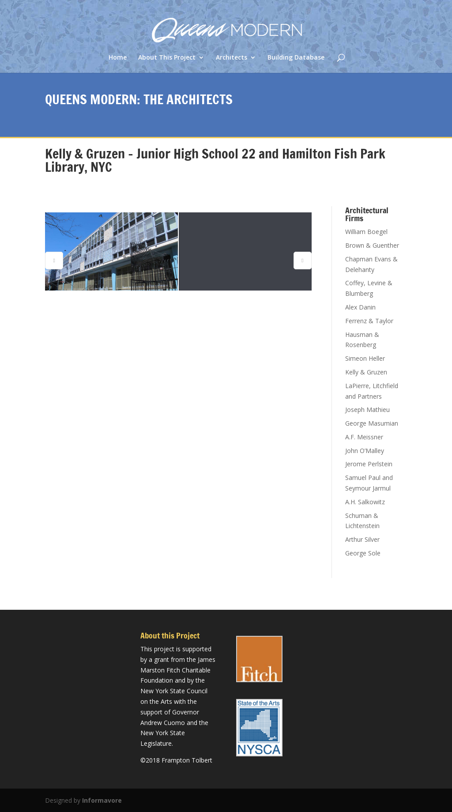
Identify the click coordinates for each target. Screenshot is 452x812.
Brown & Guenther (372, 245)
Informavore (102, 800)
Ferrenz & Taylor (369, 321)
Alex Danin (360, 307)
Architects (231, 57)
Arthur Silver (362, 539)
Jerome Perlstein (368, 464)
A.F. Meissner (364, 437)
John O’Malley (364, 450)
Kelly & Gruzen (366, 372)
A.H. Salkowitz (365, 502)
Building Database (295, 57)
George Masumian (371, 423)
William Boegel (366, 231)
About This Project (167, 57)
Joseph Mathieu (367, 409)
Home (118, 57)
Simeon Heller (365, 358)
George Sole (362, 553)
